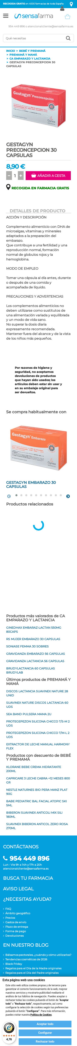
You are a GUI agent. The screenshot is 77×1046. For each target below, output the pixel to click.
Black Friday (13, 963)
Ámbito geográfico (17, 913)
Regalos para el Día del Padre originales (32, 972)
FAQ (8, 908)
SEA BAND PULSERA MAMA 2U (28, 714)
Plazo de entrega (16, 926)
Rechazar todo (45, 1041)
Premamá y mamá (23, 54)
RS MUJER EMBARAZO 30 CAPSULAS (33, 639)
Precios (10, 917)
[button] (5, 16)
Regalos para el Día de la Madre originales (33, 968)
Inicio (10, 50)
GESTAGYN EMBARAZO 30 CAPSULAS (31, 484)
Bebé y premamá (32, 50)
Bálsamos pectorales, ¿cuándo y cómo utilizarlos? (38, 954)
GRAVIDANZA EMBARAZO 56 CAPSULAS (35, 654)
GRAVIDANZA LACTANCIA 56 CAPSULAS (35, 661)
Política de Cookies (41, 1014)
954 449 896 (16, 26)
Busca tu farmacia (28, 878)
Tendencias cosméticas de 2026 (26, 959)
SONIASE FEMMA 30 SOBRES (27, 646)
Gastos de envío (15, 922)
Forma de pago (15, 931)
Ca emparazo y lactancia (29, 58)
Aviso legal (18, 889)
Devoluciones (14, 935)
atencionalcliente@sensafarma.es (50, 26)
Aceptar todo (45, 1024)
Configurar (45, 1032)
